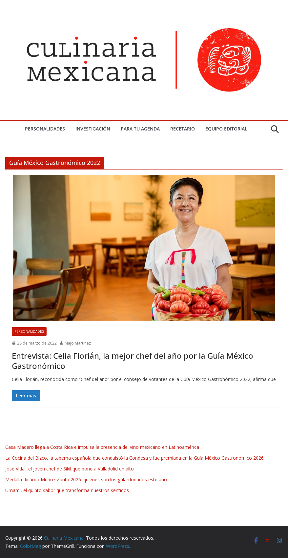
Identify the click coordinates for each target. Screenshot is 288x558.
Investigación (92, 129)
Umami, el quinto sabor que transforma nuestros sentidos (67, 490)
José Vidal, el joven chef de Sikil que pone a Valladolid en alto (69, 469)
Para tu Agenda (140, 129)
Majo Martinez (78, 343)
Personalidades (45, 129)
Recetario (182, 129)
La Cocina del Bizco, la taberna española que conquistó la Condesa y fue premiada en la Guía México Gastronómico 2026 (134, 458)
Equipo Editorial (226, 129)
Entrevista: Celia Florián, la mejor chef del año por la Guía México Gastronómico (132, 360)
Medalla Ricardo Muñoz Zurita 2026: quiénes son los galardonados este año (86, 479)
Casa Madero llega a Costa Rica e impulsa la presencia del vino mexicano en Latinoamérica (102, 447)
